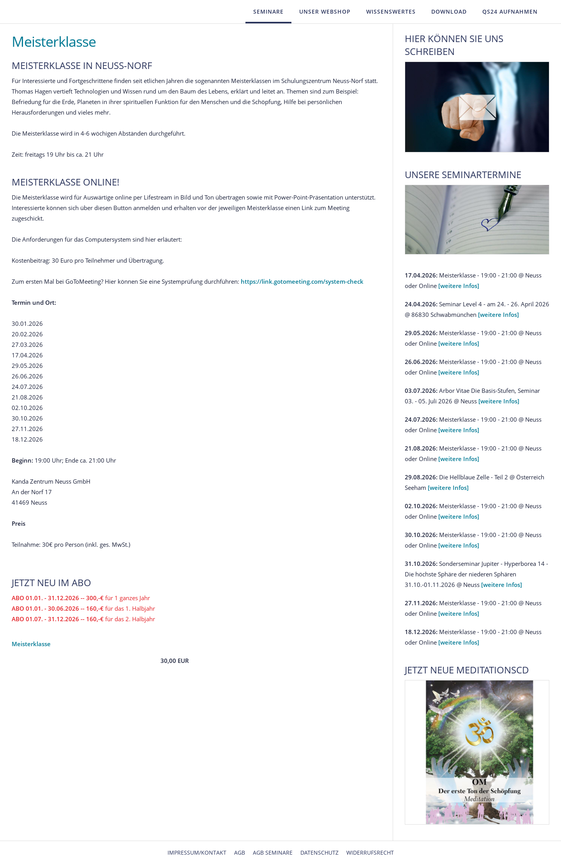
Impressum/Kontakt (197, 852)
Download (449, 11)
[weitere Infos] (458, 286)
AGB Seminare (273, 852)
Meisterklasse (31, 644)
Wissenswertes (391, 11)
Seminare (268, 11)
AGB (239, 852)
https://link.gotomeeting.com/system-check (302, 281)
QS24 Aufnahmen (510, 11)
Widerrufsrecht (370, 852)
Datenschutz (319, 852)
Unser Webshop (325, 11)
